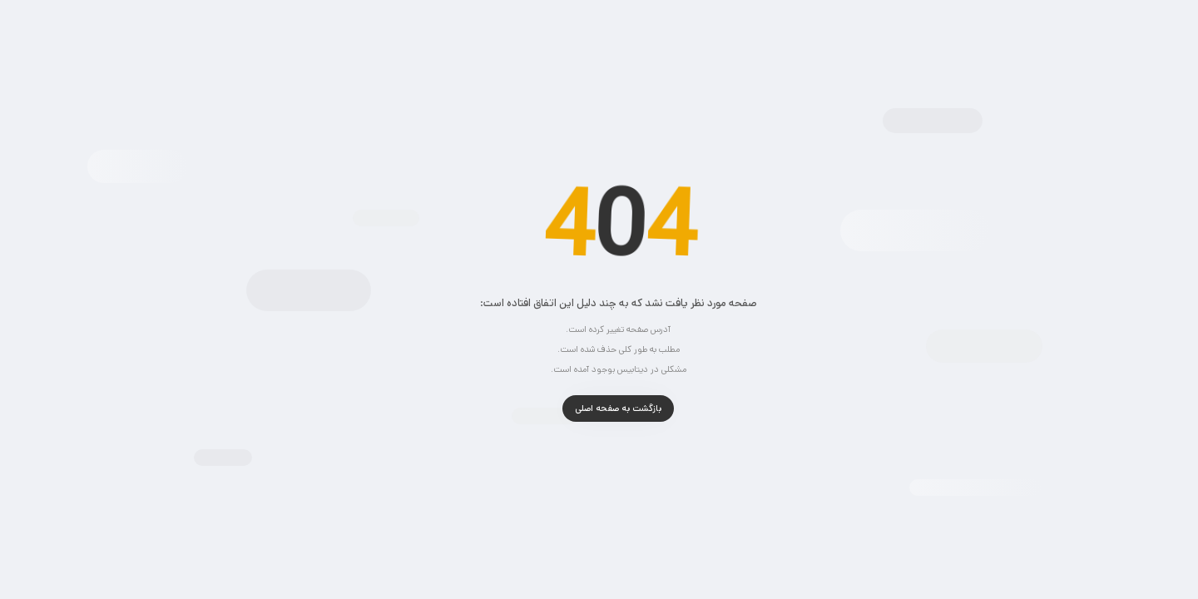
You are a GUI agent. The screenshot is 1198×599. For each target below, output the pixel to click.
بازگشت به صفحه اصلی (599, 408)
